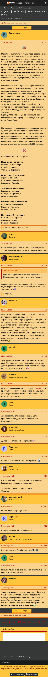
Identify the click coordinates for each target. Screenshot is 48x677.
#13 (45, 546)
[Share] (42, 42)
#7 (46, 411)
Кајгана (5, 662)
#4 (46, 310)
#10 (45, 476)
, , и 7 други (17, 227)
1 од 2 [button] (16, 28)
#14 (45, 565)
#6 (46, 384)
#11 (45, 506)
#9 (46, 456)
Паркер (38, 388)
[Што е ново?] (39, 3)
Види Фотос (8, 18)
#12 (45, 526)
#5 (46, 356)
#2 (46, 243)
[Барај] (44, 3)
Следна (26, 28)
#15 (45, 588)
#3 (46, 266)
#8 (46, 436)
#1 (46, 42)
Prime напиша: (8, 271)
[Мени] (4, 2)
